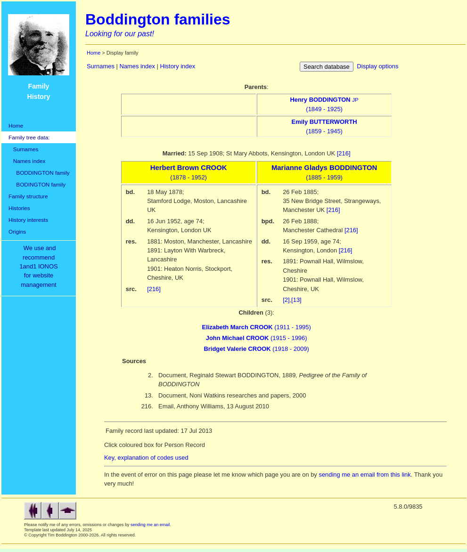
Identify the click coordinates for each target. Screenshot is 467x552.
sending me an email (150, 524)
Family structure (28, 196)
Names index (26, 161)
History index (177, 66)
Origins (17, 231)
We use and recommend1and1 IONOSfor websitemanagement (40, 266)
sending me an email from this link (364, 474)
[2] (286, 299)
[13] (296, 299)
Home (15, 125)
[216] (344, 153)
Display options (377, 66)
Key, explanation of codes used (146, 457)
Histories (19, 208)
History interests (28, 220)
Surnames (23, 149)
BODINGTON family (37, 184)
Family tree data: (29, 137)
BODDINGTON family (39, 173)
